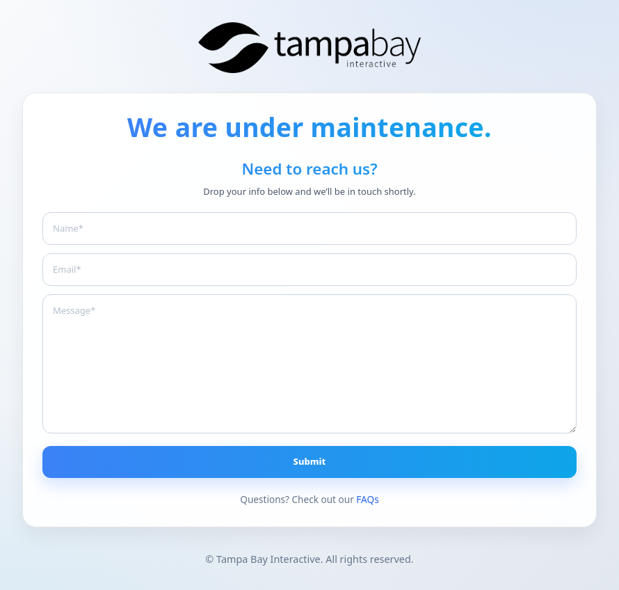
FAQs (367, 499)
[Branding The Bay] (309, 47)
